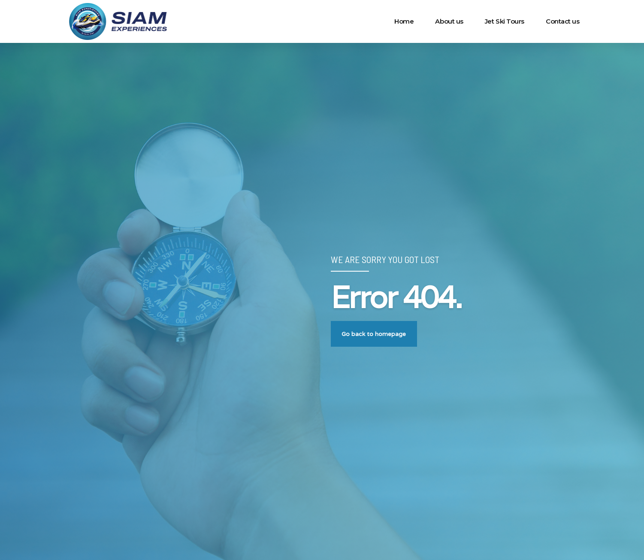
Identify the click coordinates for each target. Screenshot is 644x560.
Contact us (563, 21)
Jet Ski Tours (504, 21)
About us (449, 21)
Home (404, 21)
